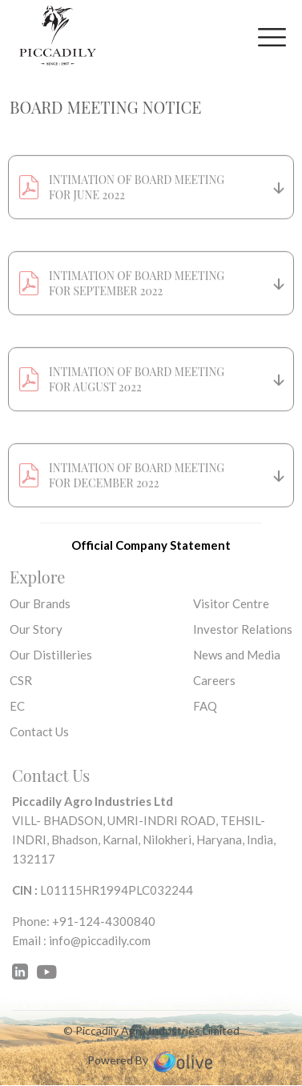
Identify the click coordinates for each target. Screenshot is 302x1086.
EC (17, 706)
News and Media (236, 654)
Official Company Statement (151, 545)
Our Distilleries (51, 654)
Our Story (36, 629)
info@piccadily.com (100, 940)
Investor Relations (242, 629)
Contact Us (39, 731)
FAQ (205, 706)
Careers (214, 680)
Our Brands (40, 603)
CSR (21, 680)
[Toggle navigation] (272, 37)
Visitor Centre (231, 603)
